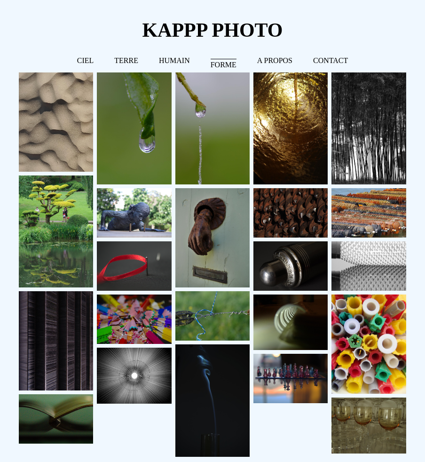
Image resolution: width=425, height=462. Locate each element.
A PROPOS (274, 60)
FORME (223, 65)
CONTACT (330, 60)
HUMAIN (174, 60)
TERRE (126, 60)
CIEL (85, 60)
